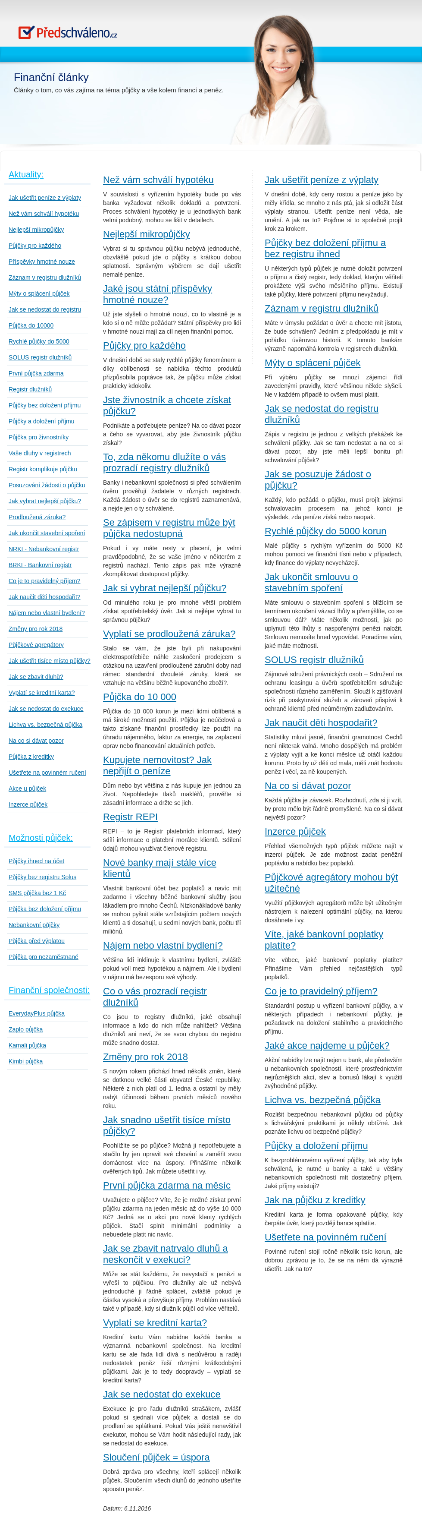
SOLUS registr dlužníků (40, 357)
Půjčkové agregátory (36, 644)
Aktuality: (26, 174)
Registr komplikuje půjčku (43, 469)
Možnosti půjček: (41, 837)
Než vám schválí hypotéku (44, 213)
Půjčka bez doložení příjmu (45, 908)
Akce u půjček (27, 788)
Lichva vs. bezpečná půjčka (45, 724)
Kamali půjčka (27, 1045)
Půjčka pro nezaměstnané (43, 956)
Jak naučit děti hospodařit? (45, 596)
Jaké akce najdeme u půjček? (327, 1045)
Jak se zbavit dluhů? (36, 676)
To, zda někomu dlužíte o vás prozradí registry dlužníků (164, 462)
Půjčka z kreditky (31, 756)
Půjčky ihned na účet (36, 861)
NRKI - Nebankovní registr (44, 549)
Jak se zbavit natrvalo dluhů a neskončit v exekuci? (165, 1254)
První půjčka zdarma (36, 373)
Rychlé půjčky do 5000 (39, 341)
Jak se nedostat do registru (45, 309)
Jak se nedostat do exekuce (46, 708)
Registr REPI (130, 816)
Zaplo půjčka (26, 1029)
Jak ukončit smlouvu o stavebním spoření (311, 582)
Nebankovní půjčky (34, 924)
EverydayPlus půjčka (37, 1013)
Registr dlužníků (30, 389)
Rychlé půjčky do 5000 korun (326, 531)
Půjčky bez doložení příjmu (45, 405)
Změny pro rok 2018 (36, 628)
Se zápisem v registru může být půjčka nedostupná (169, 528)
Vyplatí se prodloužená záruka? (169, 633)
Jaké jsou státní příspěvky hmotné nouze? (157, 294)
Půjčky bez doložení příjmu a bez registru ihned (325, 248)
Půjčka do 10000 (31, 325)
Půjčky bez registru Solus (42, 877)
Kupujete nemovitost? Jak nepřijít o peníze (157, 765)
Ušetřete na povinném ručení (47, 772)
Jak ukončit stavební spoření (47, 533)
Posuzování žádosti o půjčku (47, 485)
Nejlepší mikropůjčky (36, 229)
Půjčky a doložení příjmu (42, 421)
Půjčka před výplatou (37, 940)
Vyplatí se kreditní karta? (42, 692)
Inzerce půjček (28, 804)
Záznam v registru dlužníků (45, 277)
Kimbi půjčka (26, 1061)
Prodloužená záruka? (37, 517)
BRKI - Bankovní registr (40, 565)
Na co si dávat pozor (36, 740)
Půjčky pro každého (35, 245)
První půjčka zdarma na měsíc (167, 1185)
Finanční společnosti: (49, 990)
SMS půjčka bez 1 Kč (37, 893)
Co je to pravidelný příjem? (45, 580)
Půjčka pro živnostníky (39, 437)
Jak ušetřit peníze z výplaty (45, 197)
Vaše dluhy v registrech (40, 453)
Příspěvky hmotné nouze (42, 261)
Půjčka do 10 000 (139, 696)
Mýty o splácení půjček (39, 293)
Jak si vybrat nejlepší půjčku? (164, 588)
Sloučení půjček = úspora (156, 1457)
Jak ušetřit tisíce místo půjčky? (50, 660)
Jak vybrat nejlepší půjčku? (45, 501)
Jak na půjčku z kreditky (315, 1200)
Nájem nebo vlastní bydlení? (47, 612)
